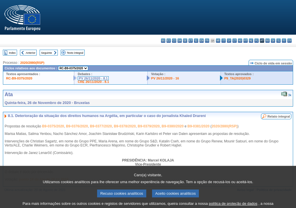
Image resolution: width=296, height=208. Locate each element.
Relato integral (278, 116)
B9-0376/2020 (77, 126)
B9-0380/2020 (173, 126)
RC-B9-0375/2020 (19, 78)
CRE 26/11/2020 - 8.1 (93, 81)
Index (12, 52)
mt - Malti (245, 40)
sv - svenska (289, 40)
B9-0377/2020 (101, 126)
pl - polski (256, 40)
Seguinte (46, 52)
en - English (201, 40)
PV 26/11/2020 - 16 (165, 78)
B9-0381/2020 (199, 126)
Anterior (31, 52)
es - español (168, 40)
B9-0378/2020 (125, 126)
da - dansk (179, 40)
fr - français (207, 40)
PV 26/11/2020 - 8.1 (93, 78)
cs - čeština (174, 40)
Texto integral (75, 52)
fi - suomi (284, 40)
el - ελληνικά (196, 40)
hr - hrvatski (218, 40)
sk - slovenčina (273, 40)
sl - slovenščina (278, 40)
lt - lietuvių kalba (234, 40)
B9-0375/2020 (53, 126)
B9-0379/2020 (149, 126)
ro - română (267, 40)
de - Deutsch (185, 40)
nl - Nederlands (251, 40)
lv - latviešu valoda (229, 40)
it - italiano (223, 40)
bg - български (163, 40)
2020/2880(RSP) (32, 62)
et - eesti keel (190, 40)
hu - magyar (240, 40)
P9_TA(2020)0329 (237, 78)
